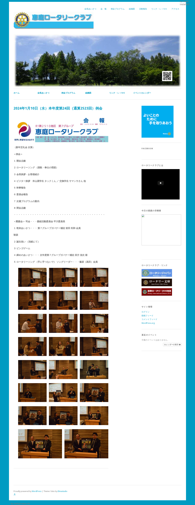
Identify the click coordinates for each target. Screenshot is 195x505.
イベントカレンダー (142, 93)
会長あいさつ (90, 9)
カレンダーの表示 (172, 345)
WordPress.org (148, 323)
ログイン (145, 312)
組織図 (132, 9)
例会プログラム (118, 9)
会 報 (103, 9)
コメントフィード (149, 319)
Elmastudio (62, 491)
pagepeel (5, 503)
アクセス (175, 9)
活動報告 (143, 9)
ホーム (17, 93)
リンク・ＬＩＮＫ (159, 9)
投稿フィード (147, 315)
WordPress (36, 491)
